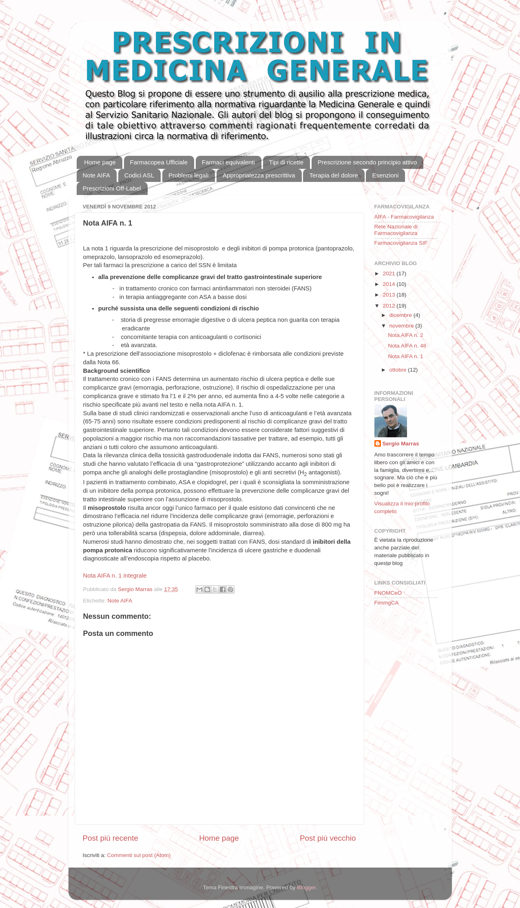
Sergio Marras (401, 444)
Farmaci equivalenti (228, 162)
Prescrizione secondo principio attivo (367, 162)
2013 (389, 295)
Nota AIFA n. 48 (407, 346)
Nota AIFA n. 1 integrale (115, 575)
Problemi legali (188, 175)
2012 (389, 306)
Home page (100, 162)
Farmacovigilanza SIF (401, 243)
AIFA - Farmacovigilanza (404, 217)
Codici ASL (139, 175)
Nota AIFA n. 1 (405, 356)
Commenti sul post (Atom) (139, 855)
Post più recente (111, 838)
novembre (402, 326)
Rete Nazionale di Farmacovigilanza (396, 230)
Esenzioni (385, 175)
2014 (389, 284)
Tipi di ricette (286, 162)
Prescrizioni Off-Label (112, 188)
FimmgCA (386, 603)
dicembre (401, 315)
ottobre (398, 370)
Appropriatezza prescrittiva (259, 175)
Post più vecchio (328, 838)
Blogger (306, 887)
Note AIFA (97, 175)
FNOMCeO (388, 593)
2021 (389, 273)
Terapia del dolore (333, 175)
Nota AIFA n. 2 (405, 335)
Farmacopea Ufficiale (159, 162)
